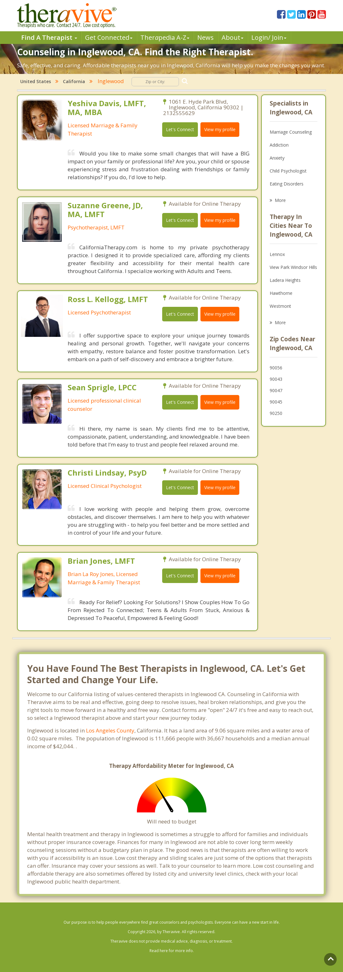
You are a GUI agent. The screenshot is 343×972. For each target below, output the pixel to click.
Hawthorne (281, 293)
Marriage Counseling (291, 132)
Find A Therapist (49, 37)
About (232, 37)
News (205, 37)
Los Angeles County (110, 730)
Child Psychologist (288, 171)
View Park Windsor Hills (293, 267)
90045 (276, 402)
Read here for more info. (172, 950)
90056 (276, 368)
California (74, 81)
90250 (276, 413)
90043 (276, 379)
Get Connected (108, 37)
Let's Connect (180, 129)
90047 (276, 390)
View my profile (220, 129)
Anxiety (277, 158)
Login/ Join (268, 37)
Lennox (277, 254)
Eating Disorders (286, 184)
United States (35, 81)
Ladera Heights (285, 280)
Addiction (279, 145)
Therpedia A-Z (164, 37)
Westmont (280, 306)
